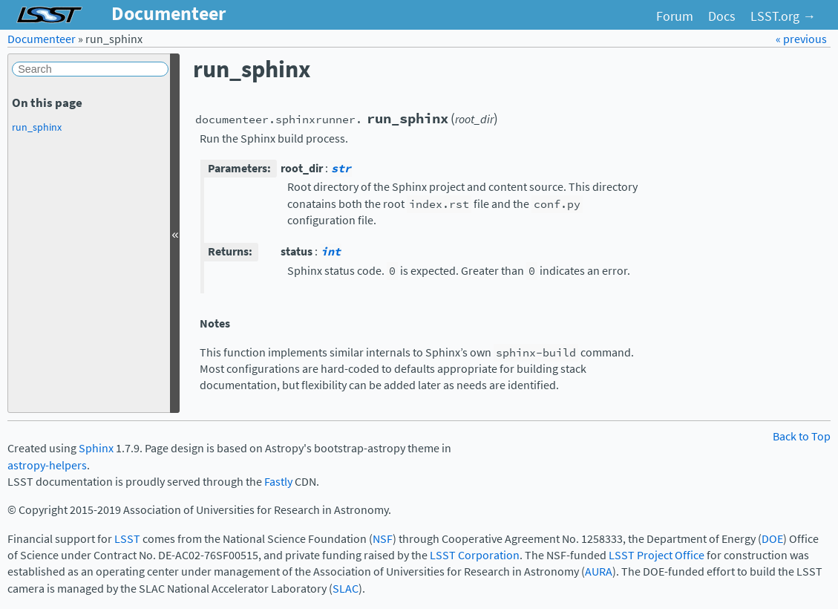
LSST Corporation (475, 555)
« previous (801, 39)
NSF (383, 539)
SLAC (346, 588)
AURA (598, 571)
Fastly (278, 481)
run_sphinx (37, 127)
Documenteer (41, 39)
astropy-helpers (47, 465)
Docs (722, 16)
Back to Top (802, 436)
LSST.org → (783, 16)
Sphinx (96, 448)
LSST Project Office (656, 555)
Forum (674, 16)
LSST (127, 539)
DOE (772, 539)
